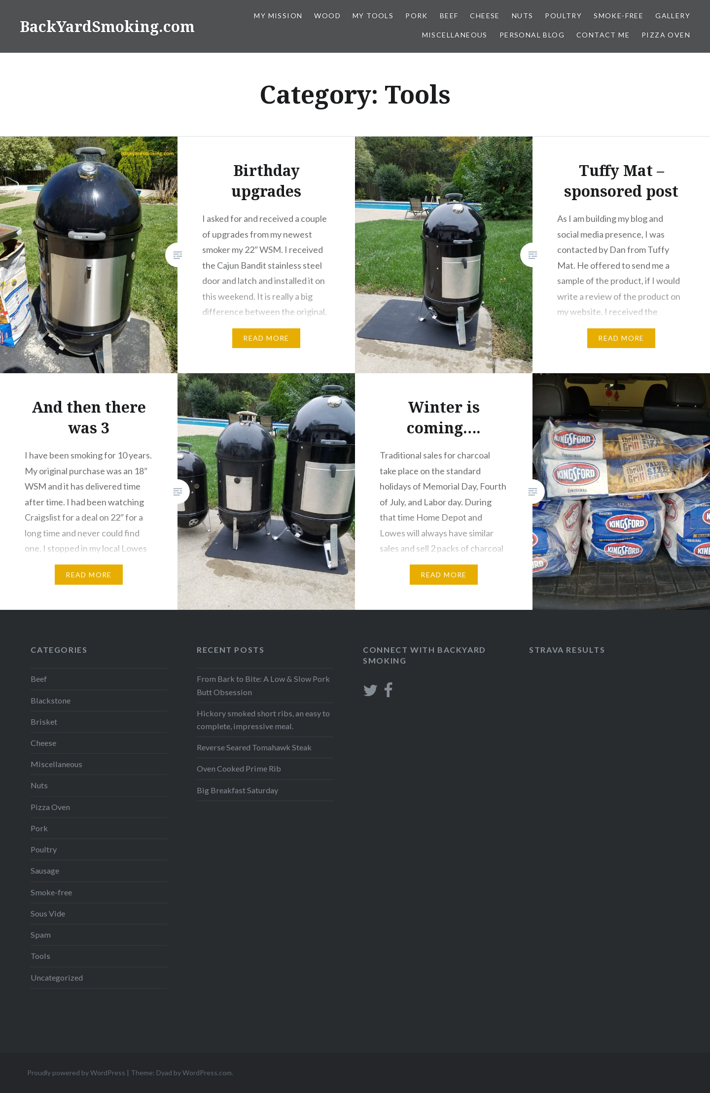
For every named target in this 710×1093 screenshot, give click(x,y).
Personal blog (532, 35)
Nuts (522, 15)
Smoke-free (618, 15)
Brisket (44, 721)
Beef (449, 15)
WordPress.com (207, 1072)
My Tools (373, 15)
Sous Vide (48, 913)
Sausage (45, 870)
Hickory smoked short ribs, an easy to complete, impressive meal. (263, 719)
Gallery (672, 15)
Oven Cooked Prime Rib (239, 768)
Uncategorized (57, 977)
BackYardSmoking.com (107, 26)
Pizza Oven (665, 35)
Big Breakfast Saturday (237, 790)
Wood (327, 15)
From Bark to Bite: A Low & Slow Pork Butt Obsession (263, 685)
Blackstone (51, 700)
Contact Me (603, 35)
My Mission (278, 15)
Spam (41, 934)
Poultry (563, 15)
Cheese (484, 15)
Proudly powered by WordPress (76, 1072)
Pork (416, 15)
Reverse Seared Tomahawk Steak (254, 747)
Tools (40, 955)
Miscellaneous (455, 35)
